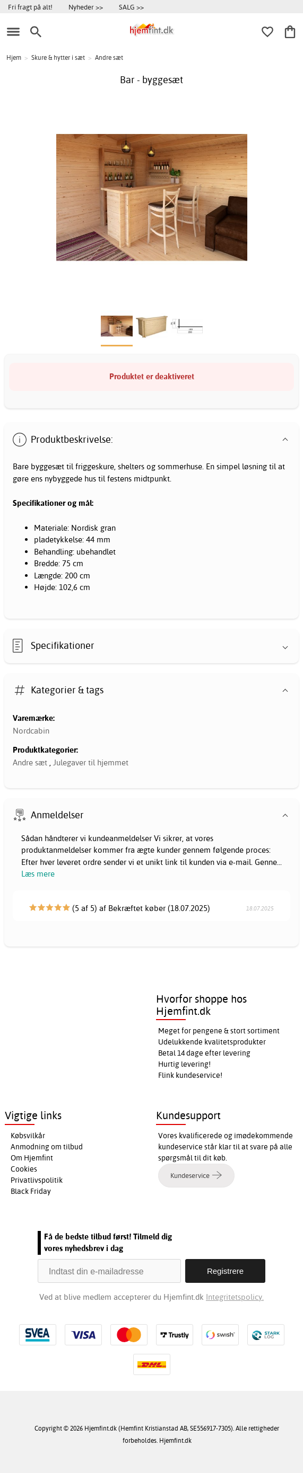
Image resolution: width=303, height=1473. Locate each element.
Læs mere (38, 874)
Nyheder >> (85, 7)
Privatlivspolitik (37, 1180)
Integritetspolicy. (235, 1297)
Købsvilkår (28, 1135)
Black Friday (31, 1191)
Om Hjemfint (32, 1158)
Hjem (13, 57)
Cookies (24, 1169)
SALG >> (131, 7)
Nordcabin (31, 731)
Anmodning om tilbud (47, 1146)
